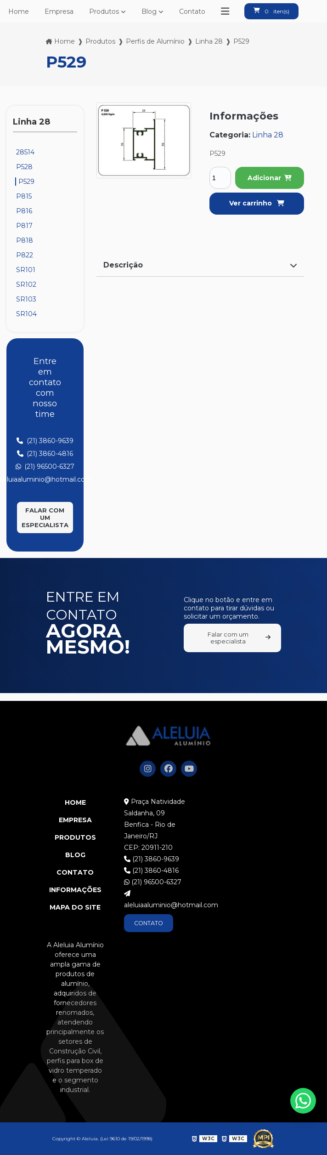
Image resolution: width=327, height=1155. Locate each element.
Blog (149, 11)
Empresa (59, 11)
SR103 (26, 299)
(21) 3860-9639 (151, 859)
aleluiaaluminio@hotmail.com (163, 899)
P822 (24, 255)
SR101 (25, 270)
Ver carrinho (256, 203)
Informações (75, 890)
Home (18, 11)
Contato (192, 11)
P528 (24, 167)
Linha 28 (209, 41)
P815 (24, 196)
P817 (24, 226)
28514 (25, 152)
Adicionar (270, 178)
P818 (24, 240)
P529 (26, 181)
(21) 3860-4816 (151, 870)
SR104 (26, 314)
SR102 (26, 284)
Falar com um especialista (45, 517)
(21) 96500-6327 (152, 882)
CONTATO (148, 923)
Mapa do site (75, 907)
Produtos (104, 11)
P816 (24, 211)
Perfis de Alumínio (155, 41)
